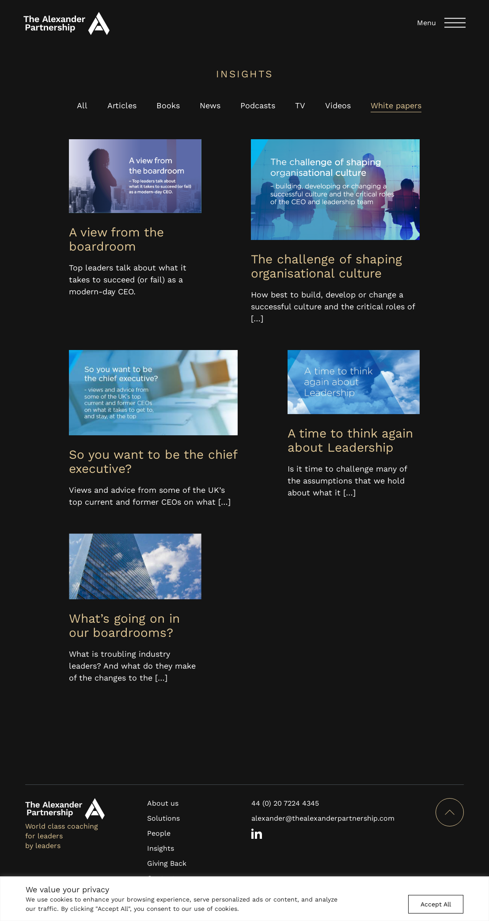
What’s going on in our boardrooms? (124, 625)
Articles (121, 105)
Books (168, 105)
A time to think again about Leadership (350, 440)
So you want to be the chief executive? (153, 461)
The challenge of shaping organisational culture (326, 266)
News (210, 105)
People (159, 833)
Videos (338, 105)
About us (162, 803)
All (82, 105)
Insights (160, 848)
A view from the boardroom (116, 239)
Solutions (163, 818)
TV (300, 105)
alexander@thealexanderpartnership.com (322, 818)
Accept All (436, 904)
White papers (396, 105)
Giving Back (166, 863)
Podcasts (257, 105)
